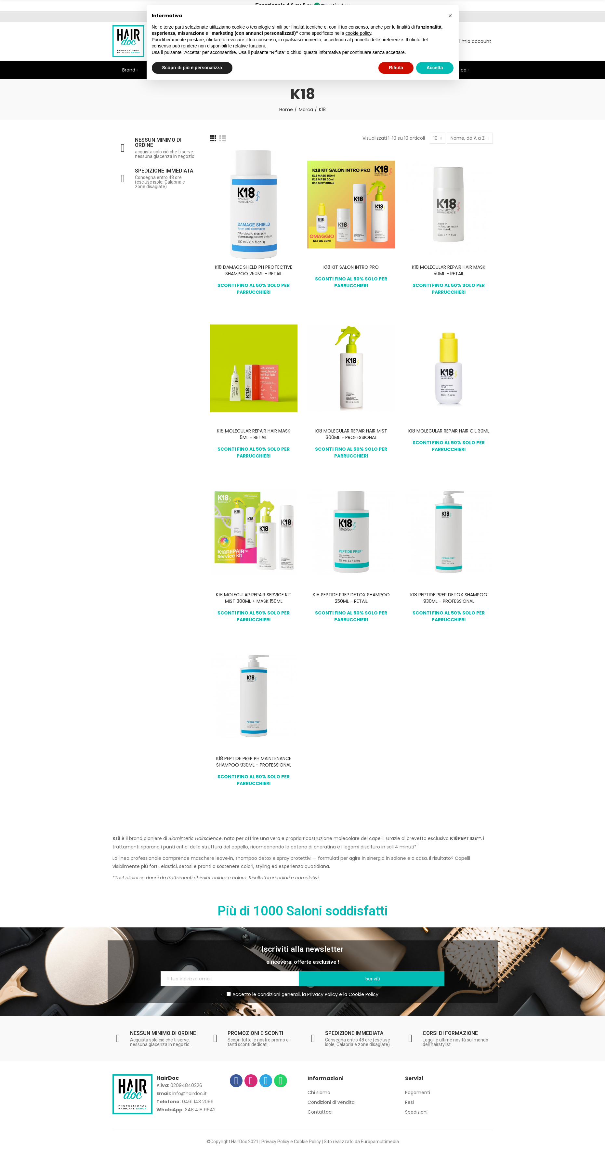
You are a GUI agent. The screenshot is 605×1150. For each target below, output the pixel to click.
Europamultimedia (380, 1141)
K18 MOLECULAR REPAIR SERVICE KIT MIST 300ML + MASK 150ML (254, 597)
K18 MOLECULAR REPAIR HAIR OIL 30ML (448, 431)
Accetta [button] (435, 67)
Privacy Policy (322, 994)
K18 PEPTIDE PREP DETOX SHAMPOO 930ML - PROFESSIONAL (448, 597)
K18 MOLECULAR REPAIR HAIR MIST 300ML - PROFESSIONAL (351, 434)
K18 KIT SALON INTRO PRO (351, 267)
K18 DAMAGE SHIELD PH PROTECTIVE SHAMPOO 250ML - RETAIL (253, 270)
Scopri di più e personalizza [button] (192, 67)
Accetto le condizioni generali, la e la (302, 994)
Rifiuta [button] (396, 67)
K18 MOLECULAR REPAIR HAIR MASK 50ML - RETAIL (448, 270)
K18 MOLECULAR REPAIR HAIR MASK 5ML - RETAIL (253, 434)
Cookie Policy (363, 994)
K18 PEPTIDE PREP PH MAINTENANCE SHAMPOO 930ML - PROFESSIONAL (253, 761)
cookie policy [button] (358, 33)
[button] (450, 15)
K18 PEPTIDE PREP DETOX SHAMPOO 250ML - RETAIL (351, 597)
